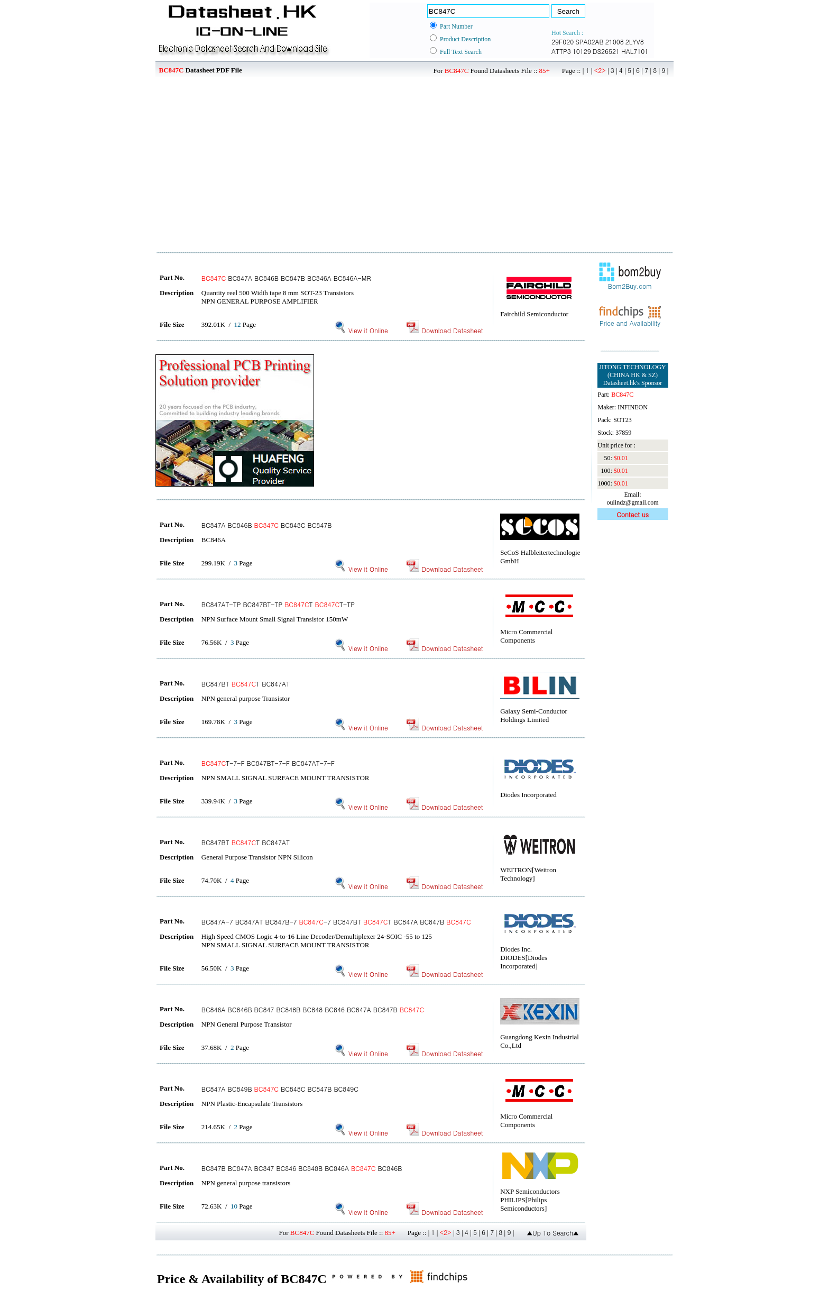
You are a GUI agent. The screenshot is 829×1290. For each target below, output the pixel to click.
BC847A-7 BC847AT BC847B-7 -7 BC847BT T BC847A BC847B (336, 921)
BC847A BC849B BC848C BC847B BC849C (279, 1088)
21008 (614, 41)
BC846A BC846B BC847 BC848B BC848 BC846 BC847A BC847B (312, 1009)
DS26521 (606, 51)
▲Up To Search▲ (553, 1232)
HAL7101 (634, 51)
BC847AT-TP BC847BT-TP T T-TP (278, 604)
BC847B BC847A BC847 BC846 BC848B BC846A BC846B (301, 1168)
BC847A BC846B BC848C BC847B (266, 524)
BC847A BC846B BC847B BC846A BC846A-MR (286, 277)
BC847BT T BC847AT (245, 683)
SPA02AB (589, 41)
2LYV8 (634, 41)
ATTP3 (561, 51)
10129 (582, 51)
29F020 (562, 41)
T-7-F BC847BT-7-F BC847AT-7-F (268, 762)
